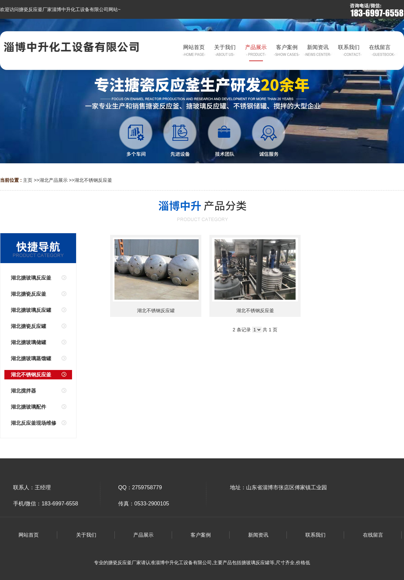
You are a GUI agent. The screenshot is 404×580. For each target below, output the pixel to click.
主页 (27, 180)
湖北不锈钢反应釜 (93, 180)
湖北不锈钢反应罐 (156, 310)
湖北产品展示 (53, 180)
